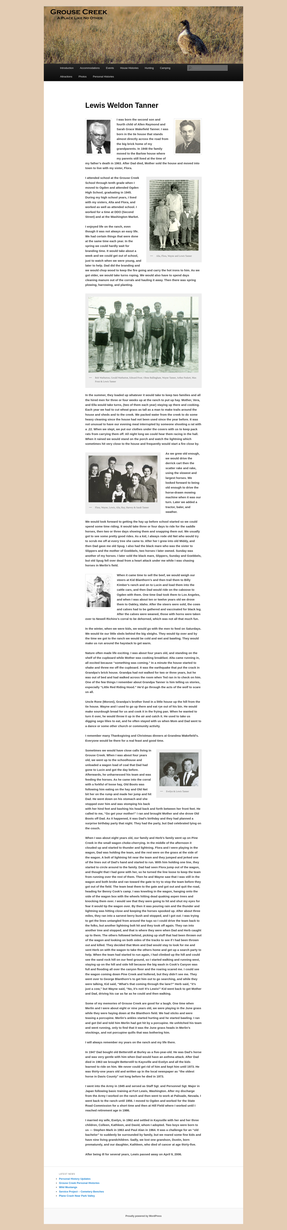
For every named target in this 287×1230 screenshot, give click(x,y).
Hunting (149, 67)
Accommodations (90, 67)
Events (110, 67)
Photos (82, 76)
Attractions (66, 76)
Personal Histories (103, 76)
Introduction (67, 67)
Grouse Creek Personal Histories (79, 1182)
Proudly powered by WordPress (143, 1216)
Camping (165, 67)
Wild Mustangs (68, 1187)
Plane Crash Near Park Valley (77, 1195)
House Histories (129, 67)
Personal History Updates (74, 1178)
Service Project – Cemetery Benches (81, 1191)
